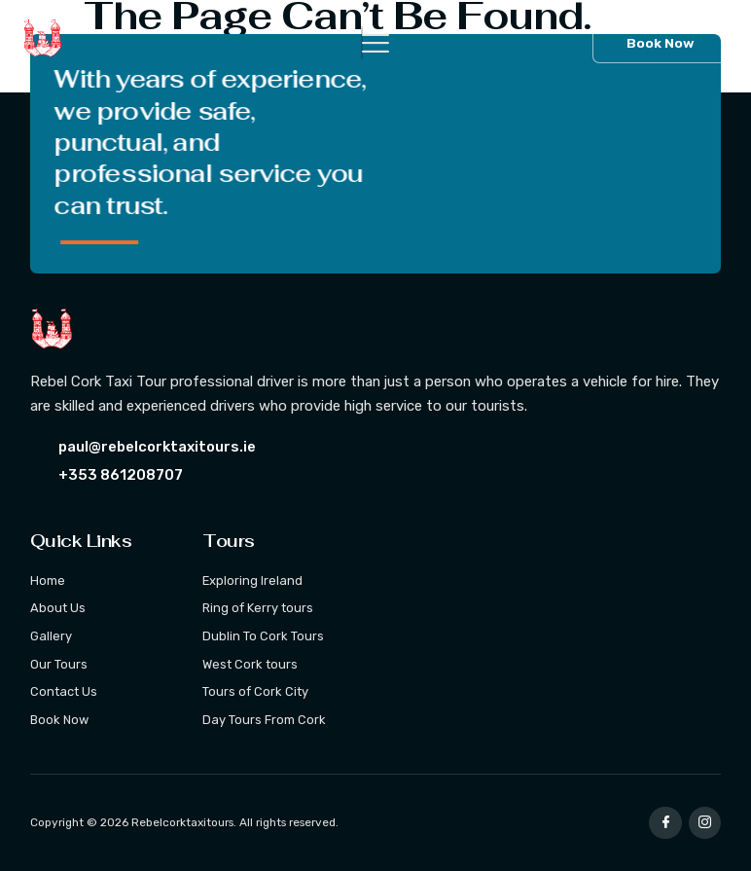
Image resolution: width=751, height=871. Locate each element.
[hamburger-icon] (362, 42)
